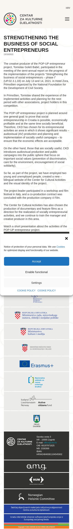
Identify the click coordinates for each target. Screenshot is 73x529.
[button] (66, 238)
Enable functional (36, 272)
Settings (36, 282)
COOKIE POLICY (26, 290)
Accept (36, 261)
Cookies (60, 246)
